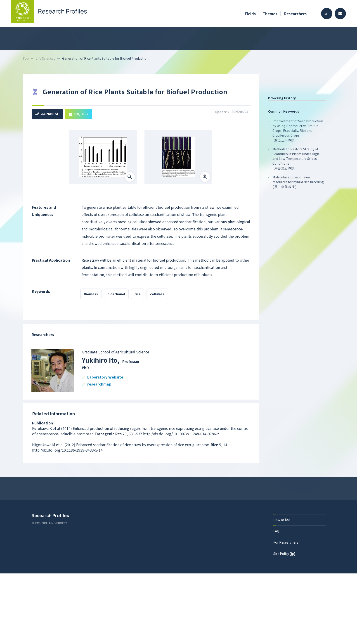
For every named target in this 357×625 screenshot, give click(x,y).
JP (327, 13)
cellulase (157, 294)
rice (138, 294)
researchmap (99, 384)
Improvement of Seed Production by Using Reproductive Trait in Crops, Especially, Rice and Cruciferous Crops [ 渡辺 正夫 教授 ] (297, 130)
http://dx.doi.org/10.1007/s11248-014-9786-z (181, 433)
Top (26, 58)
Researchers (295, 13)
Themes (270, 13)
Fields (250, 13)
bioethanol (116, 294)
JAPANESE (47, 114)
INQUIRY (78, 113)
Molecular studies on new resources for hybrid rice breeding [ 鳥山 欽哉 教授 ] (298, 182)
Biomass (91, 294)
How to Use (282, 519)
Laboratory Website (105, 377)
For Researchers (285, 542)
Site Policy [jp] (284, 553)
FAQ (276, 531)
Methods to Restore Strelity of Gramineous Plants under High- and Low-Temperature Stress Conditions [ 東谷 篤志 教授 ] (296, 158)
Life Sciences (45, 58)
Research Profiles (50, 515)
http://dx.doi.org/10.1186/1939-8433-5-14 (67, 450)
